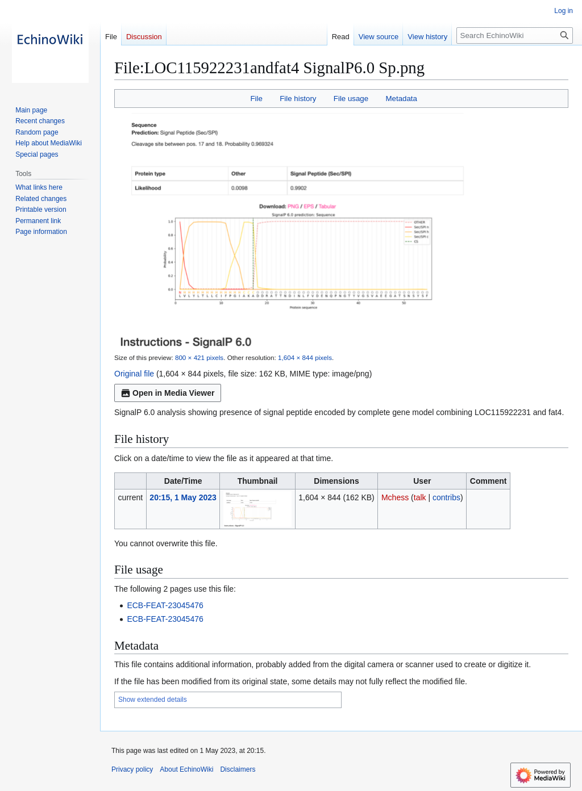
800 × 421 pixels (199, 357)
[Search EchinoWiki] (514, 35)
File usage (351, 98)
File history (298, 98)
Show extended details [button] (152, 700)
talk (420, 497)
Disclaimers (237, 769)
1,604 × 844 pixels (305, 357)
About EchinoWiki (186, 769)
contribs (446, 497)
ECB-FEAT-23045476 (165, 605)
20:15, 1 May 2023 (183, 497)
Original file (134, 373)
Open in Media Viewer (167, 392)
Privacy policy (132, 769)
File (256, 98)
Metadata (401, 98)
